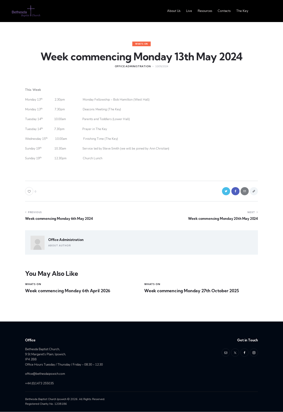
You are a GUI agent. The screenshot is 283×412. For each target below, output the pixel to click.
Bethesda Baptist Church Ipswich (45, 399)
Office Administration (66, 240)
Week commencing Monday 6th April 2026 (68, 291)
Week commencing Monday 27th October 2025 (191, 291)
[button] (30, 191)
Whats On (141, 44)
